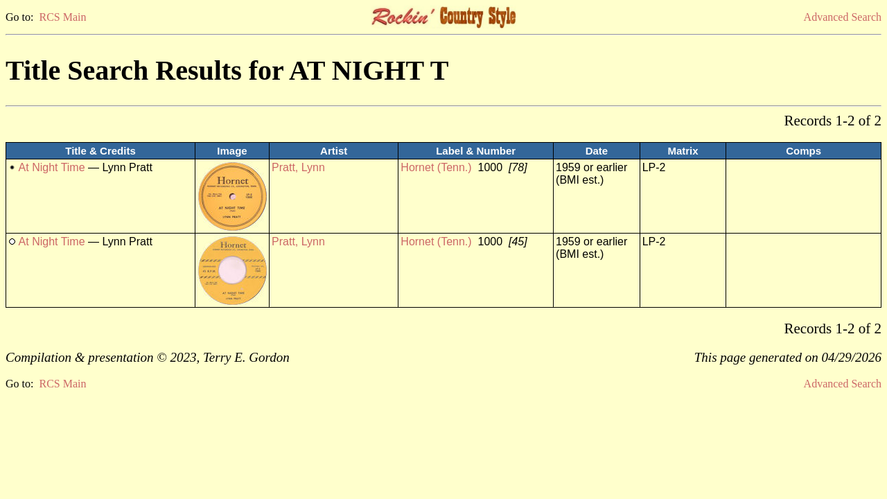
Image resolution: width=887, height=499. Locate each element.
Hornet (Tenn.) (436, 167)
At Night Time (52, 167)
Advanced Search (842, 17)
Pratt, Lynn (298, 167)
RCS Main (62, 17)
